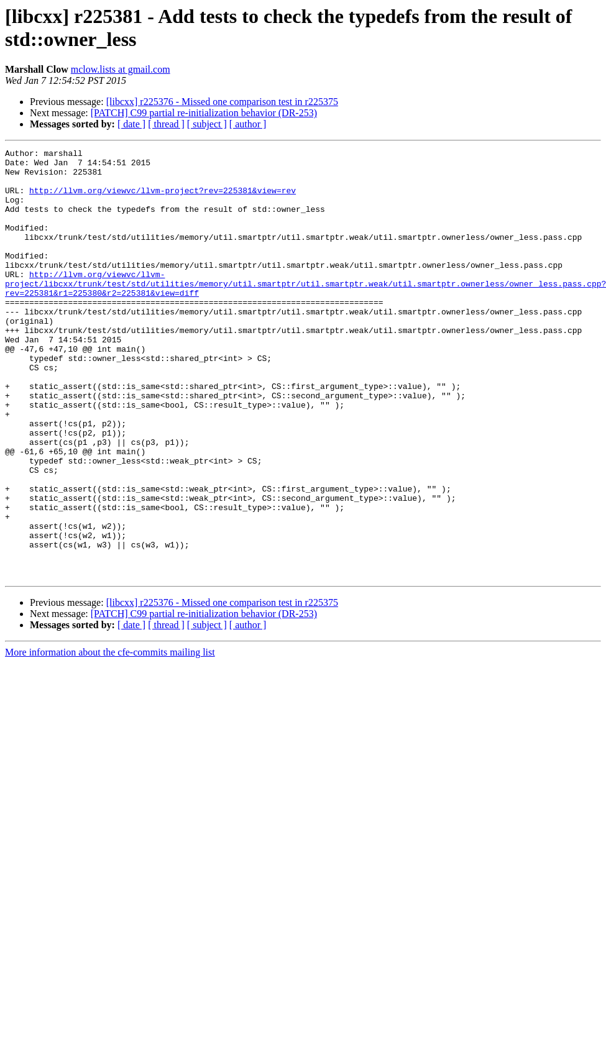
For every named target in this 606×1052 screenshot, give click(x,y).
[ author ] (248, 124)
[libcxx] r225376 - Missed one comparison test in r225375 (222, 101)
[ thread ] (166, 124)
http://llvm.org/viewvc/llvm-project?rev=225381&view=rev (162, 199)
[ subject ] (207, 124)
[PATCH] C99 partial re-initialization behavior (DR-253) (204, 112)
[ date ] (131, 124)
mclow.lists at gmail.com (120, 69)
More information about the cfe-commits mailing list (110, 738)
